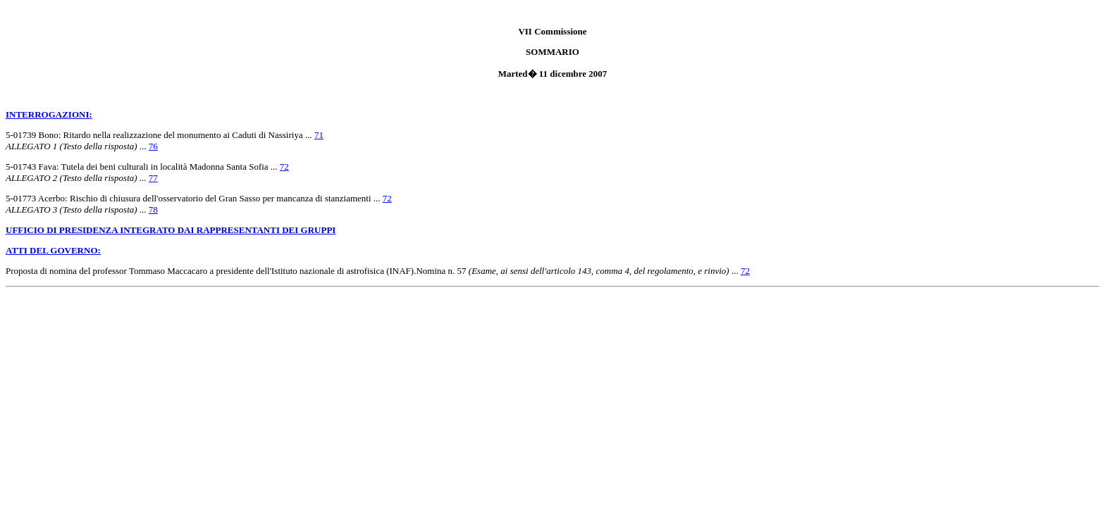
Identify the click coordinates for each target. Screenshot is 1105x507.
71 (318, 135)
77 (153, 178)
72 (284, 166)
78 (153, 209)
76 (153, 146)
